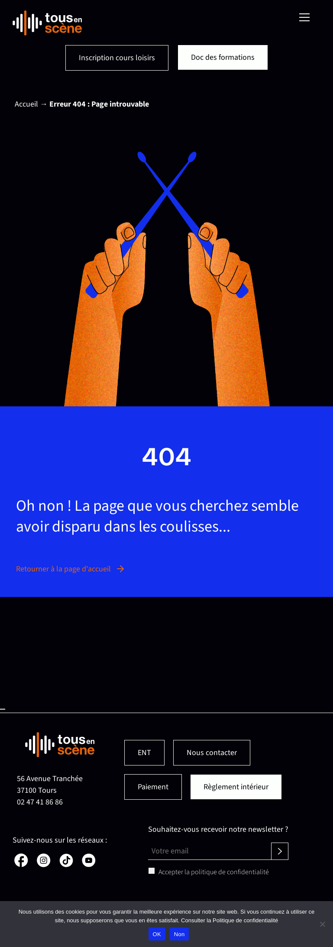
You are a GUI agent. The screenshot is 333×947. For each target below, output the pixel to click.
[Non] (322, 924)
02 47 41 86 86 (40, 802)
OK (157, 934)
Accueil (26, 104)
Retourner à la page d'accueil (71, 569)
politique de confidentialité (230, 872)
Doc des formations (223, 57)
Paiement (153, 787)
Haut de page (2, 709)
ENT (144, 752)
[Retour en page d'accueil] (47, 23)
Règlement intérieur (236, 787)
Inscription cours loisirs (117, 57)
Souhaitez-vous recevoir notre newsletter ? (218, 829)
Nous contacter (212, 752)
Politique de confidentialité (245, 920)
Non (179, 934)
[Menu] (304, 17)
